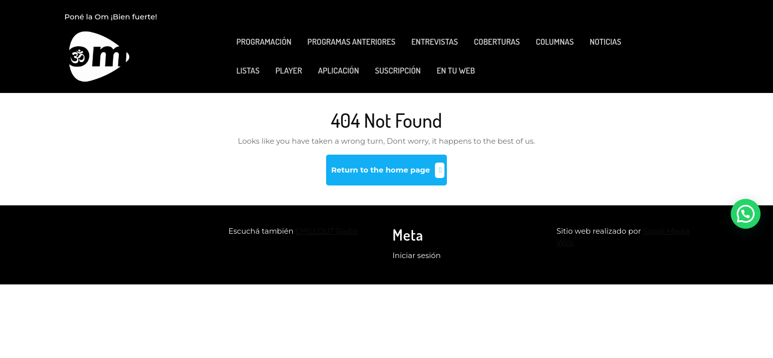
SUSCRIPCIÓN (398, 70)
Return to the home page (388, 173)
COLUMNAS (555, 41)
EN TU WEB (455, 70)
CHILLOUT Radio (326, 231)
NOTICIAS (605, 41)
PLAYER (288, 70)
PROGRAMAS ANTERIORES (351, 41)
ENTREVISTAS (434, 41)
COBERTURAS (496, 41)
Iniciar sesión (417, 255)
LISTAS (248, 70)
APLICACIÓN (338, 70)
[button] (746, 214)
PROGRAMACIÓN (264, 41)
